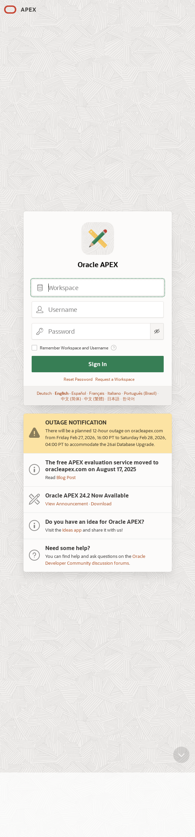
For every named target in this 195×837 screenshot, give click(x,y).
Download (101, 503)
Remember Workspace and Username (74, 347)
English (61, 393)
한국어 (128, 398)
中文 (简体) (71, 398)
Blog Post (66, 477)
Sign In (97, 363)
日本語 (113, 398)
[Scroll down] (181, 756)
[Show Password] (157, 331)
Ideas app (72, 530)
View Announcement (66, 503)
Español (78, 393)
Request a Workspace (114, 379)
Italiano (114, 393)
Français (96, 393)
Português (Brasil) (140, 393)
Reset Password (78, 379)
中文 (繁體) (94, 398)
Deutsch (44, 393)
